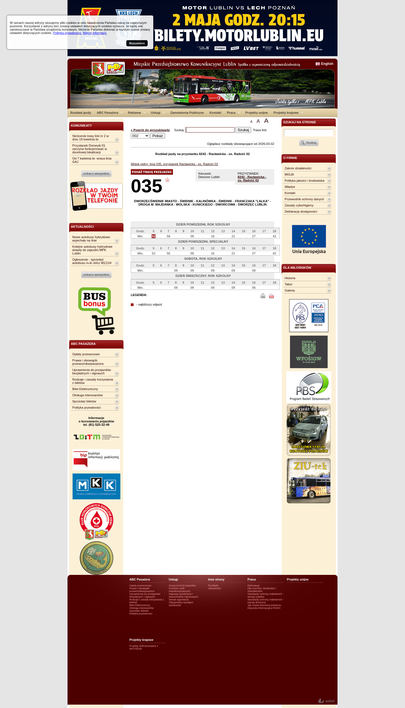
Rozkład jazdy (80, 112)
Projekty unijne (256, 112)
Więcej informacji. (95, 33)
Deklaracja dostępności (301, 211)
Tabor (288, 284)
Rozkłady (213, 585)
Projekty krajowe (287, 112)
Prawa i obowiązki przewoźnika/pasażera (88, 362)
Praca (232, 112)
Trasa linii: (260, 130)
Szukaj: (179, 130)
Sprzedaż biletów (84, 401)
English (327, 64)
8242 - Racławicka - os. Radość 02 (252, 178)
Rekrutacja (254, 585)
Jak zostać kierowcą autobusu (264, 605)
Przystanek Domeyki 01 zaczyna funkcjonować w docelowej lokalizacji (89, 149)
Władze (290, 186)
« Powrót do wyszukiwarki (150, 130)
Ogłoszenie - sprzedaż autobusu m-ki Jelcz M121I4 (91, 261)
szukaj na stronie (299, 122)
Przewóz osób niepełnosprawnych (179, 590)
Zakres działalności (298, 168)
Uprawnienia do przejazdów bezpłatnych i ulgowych (91, 371)
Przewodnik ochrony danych (304, 199)
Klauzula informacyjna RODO (264, 608)
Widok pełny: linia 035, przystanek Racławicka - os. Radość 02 (174, 164)
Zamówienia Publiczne (187, 112)
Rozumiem (137, 43)
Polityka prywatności (86, 407)
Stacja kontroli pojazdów (182, 585)
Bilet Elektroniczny (85, 389)
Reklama (135, 112)
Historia (290, 278)
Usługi (156, 112)
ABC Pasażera (108, 112)
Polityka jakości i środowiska (304, 180)
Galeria (290, 290)
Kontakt (215, 112)
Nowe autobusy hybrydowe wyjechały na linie (91, 238)
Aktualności (214, 588)
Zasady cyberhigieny (299, 205)
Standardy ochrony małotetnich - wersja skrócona (266, 601)
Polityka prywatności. (67, 33)
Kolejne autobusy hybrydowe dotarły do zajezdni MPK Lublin (92, 250)
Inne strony (216, 579)
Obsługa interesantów (87, 395)
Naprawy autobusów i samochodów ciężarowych (183, 595)
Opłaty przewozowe (86, 354)
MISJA (289, 174)
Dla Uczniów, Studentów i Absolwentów (262, 590)
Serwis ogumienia (179, 599)
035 (146, 185)
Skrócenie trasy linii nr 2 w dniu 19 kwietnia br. (90, 137)
